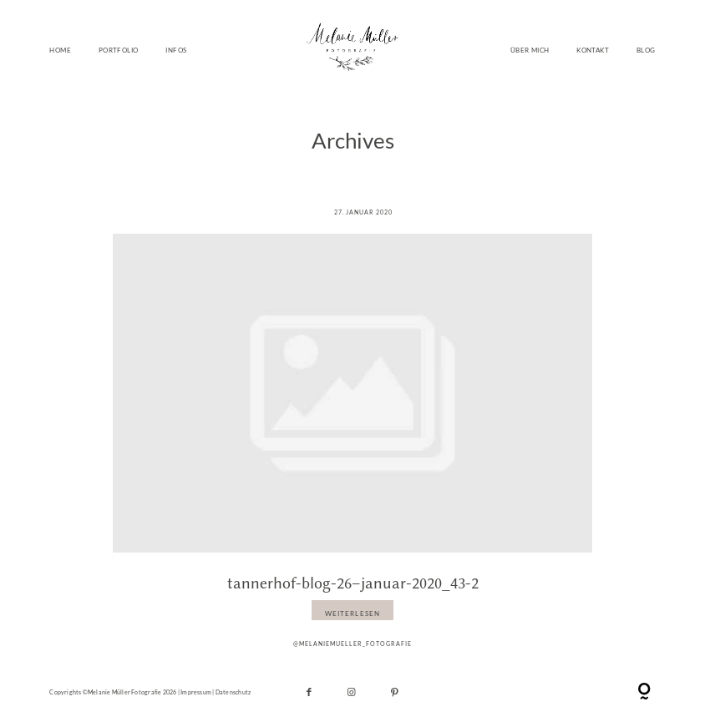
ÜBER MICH (530, 50)
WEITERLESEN (352, 613)
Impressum (195, 692)
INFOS (175, 50)
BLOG (646, 50)
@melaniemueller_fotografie (352, 643)
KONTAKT (592, 50)
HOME (60, 50)
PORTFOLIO (119, 50)
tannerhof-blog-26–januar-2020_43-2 (353, 583)
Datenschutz (233, 692)
